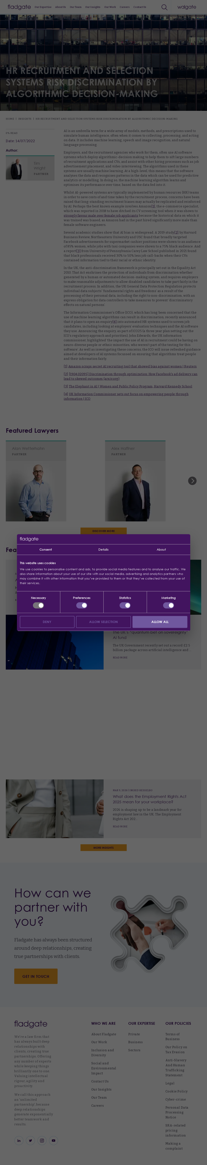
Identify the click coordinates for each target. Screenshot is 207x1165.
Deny (47, 622)
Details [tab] (103, 549)
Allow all (160, 622)
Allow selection (103, 622)
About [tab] (161, 549)
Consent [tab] (45, 549)
